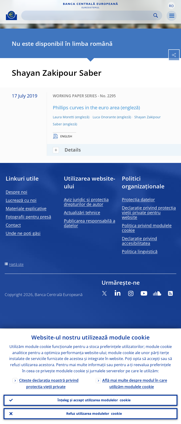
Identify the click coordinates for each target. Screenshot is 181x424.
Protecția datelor (138, 199)
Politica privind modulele (147, 228)
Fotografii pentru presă (28, 217)
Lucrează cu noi (21, 200)
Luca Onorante (104, 117)
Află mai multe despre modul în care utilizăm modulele (134, 383)
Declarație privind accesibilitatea (139, 241)
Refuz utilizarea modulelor (94, 413)
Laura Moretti (63, 117)
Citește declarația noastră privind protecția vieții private (48, 383)
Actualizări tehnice (82, 212)
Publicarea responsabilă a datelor (89, 223)
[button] (171, 5)
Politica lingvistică (139, 251)
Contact (13, 225)
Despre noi (16, 192)
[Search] (88, 15)
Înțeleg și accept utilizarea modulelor (94, 400)
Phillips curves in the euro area (86, 107)
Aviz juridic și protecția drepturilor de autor (86, 202)
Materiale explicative (26, 208)
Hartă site (16, 264)
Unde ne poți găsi (23, 233)
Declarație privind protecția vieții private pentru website (149, 212)
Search (156, 15)
